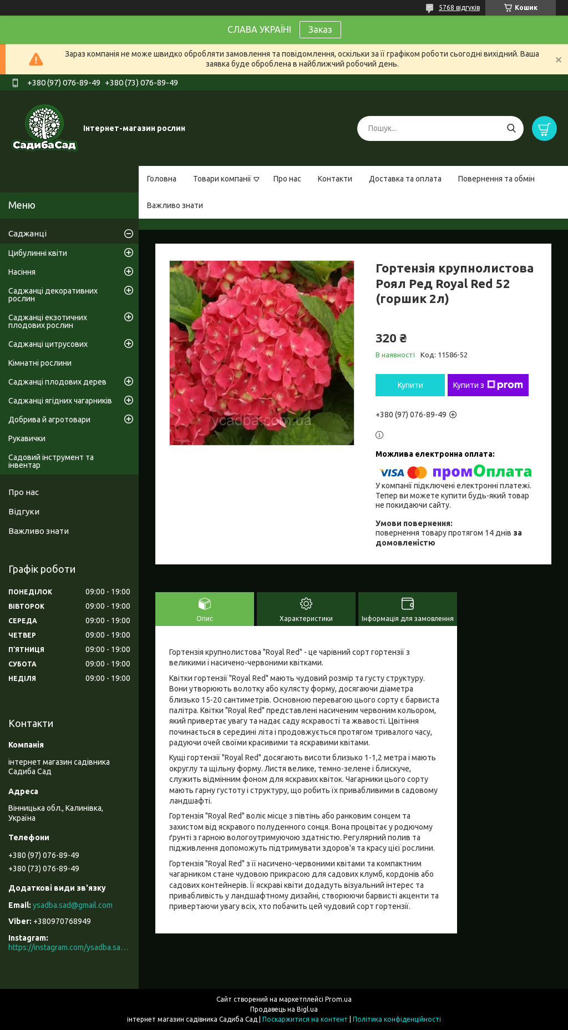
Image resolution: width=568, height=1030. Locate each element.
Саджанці (27, 233)
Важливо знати (175, 205)
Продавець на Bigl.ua (284, 1009)
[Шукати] (511, 128)
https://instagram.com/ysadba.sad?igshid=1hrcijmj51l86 (69, 947)
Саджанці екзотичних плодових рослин (47, 321)
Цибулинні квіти (37, 253)
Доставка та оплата (405, 178)
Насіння (22, 271)
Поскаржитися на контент (305, 1019)
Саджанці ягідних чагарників (60, 400)
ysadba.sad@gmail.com (73, 905)
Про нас (287, 178)
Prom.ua (338, 999)
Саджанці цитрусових (48, 344)
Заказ (320, 29)
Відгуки (23, 511)
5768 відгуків (459, 7)
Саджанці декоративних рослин (53, 294)
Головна (161, 178)
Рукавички (26, 438)
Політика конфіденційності (397, 1019)
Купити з (488, 385)
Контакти (335, 178)
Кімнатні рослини (40, 363)
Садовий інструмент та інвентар (51, 461)
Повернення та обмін (496, 178)
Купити (410, 385)
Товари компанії (222, 178)
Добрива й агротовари (49, 419)
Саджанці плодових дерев (57, 381)
